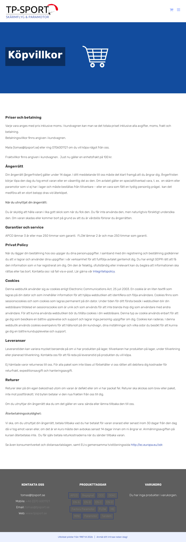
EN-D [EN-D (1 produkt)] (109, 502)
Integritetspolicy (104, 271)
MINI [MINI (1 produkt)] (77, 516)
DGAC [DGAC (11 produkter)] (112, 495)
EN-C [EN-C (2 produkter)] (98, 502)
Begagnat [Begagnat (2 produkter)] (88, 495)
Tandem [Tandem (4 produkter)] (106, 516)
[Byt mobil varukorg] (171, 10)
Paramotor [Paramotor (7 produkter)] (90, 516)
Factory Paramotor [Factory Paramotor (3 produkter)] (83, 509)
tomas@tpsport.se (37, 507)
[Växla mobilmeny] (179, 10)
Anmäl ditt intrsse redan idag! (112, 537)
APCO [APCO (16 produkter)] (74, 495)
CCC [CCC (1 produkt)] (101, 495)
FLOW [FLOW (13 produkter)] (102, 509)
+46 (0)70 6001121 (38, 501)
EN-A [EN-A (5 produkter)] (76, 502)
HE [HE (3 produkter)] (112, 509)
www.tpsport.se (36, 513)
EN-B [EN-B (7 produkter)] (87, 502)
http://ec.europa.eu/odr (146, 445)
